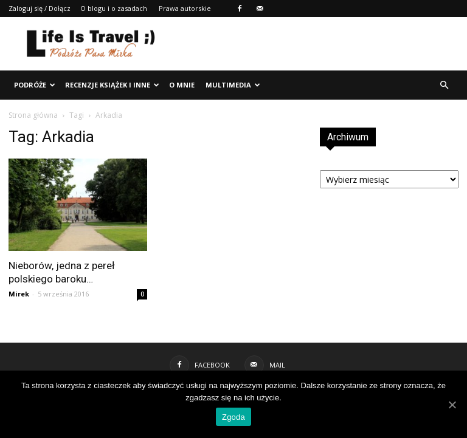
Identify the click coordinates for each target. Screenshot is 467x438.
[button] (443, 85)
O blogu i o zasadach (113, 8)
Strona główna (33, 115)
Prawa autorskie (185, 8)
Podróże (34, 84)
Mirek (19, 293)
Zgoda (233, 417)
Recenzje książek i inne (112, 84)
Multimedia (233, 84)
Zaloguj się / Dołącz (40, 8)
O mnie (182, 84)
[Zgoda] (452, 405)
